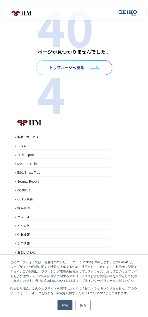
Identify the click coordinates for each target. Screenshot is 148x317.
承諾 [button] (65, 305)
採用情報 (23, 243)
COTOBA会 (25, 199)
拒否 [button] (83, 305)
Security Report (28, 181)
